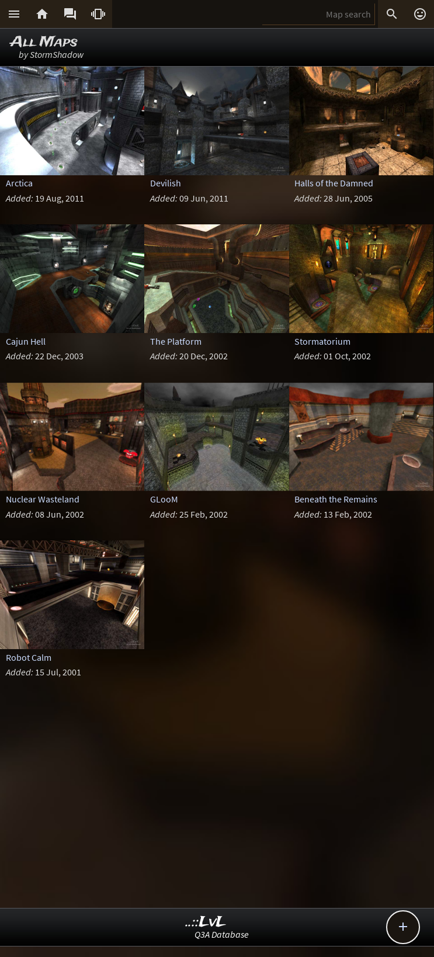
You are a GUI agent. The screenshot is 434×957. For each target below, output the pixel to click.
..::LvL (205, 922)
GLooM (164, 499)
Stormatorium (322, 341)
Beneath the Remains (335, 499)
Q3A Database (222, 934)
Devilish (165, 183)
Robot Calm (28, 657)
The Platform (176, 341)
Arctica (19, 183)
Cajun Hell (26, 341)
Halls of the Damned (333, 183)
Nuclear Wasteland (42, 499)
